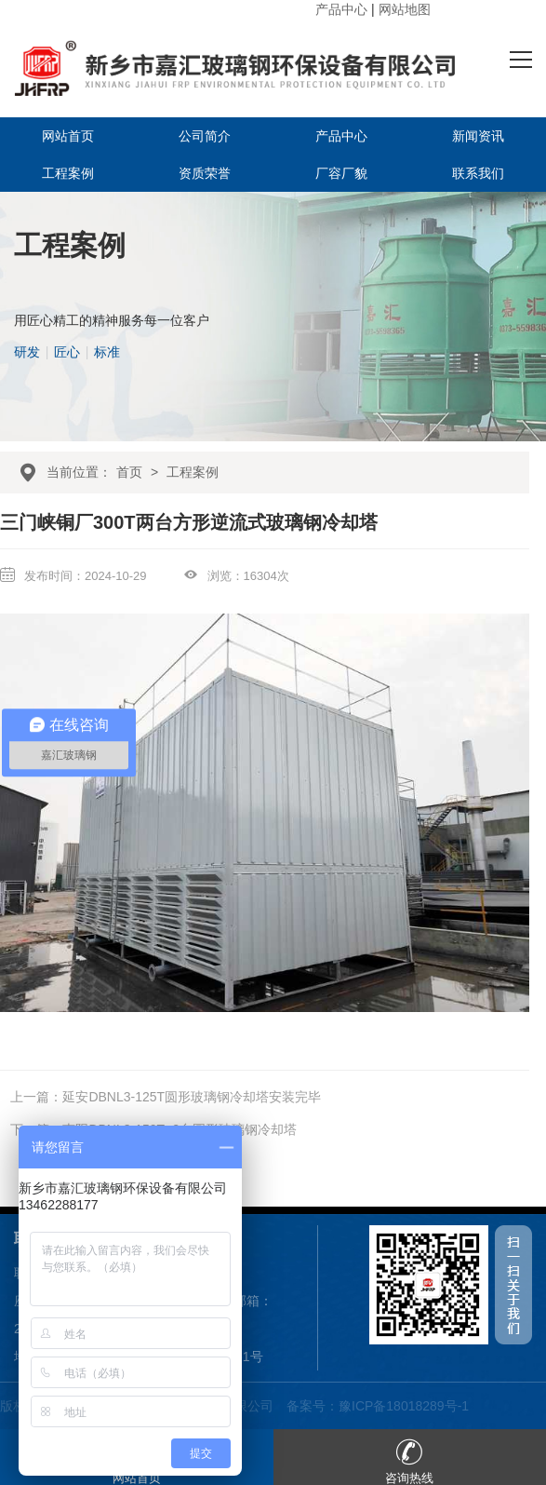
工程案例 (68, 173)
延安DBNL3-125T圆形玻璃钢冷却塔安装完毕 (191, 1096)
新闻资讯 (478, 135)
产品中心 (341, 9)
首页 (129, 472)
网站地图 (405, 9)
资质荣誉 (205, 173)
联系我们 (478, 173)
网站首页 (68, 135)
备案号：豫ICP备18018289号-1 (377, 1405)
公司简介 (205, 135)
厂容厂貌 (341, 173)
